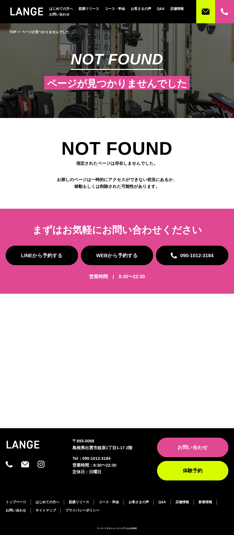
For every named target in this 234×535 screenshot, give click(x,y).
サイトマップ (46, 510)
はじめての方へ (61, 9)
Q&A (160, 9)
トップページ (16, 502)
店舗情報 (177, 9)
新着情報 (205, 502)
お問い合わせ (59, 14)
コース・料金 (115, 9)
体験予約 (192, 470)
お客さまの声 (141, 9)
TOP (12, 32)
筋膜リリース (89, 9)
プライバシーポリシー (82, 510)
